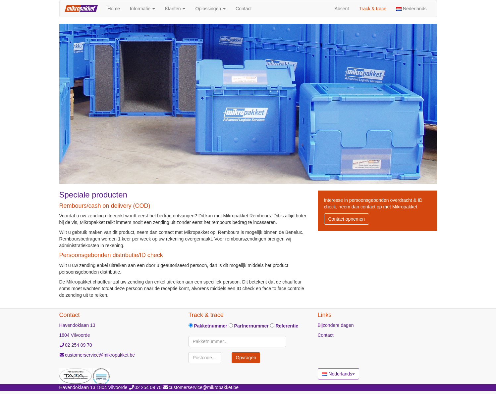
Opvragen (246, 357)
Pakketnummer (208, 325)
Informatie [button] (142, 8)
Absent (342, 8)
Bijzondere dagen (336, 325)
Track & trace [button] (372, 8)
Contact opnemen (346, 219)
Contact (243, 8)
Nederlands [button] (411, 8)
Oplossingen (210, 8)
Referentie (284, 325)
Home (116, 8)
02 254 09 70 (78, 345)
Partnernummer (249, 325)
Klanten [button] (175, 8)
